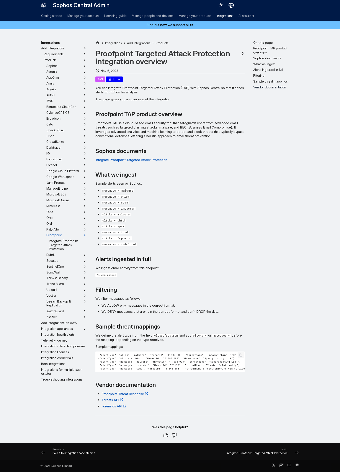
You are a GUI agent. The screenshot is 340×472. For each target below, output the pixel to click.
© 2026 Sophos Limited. (56, 465)
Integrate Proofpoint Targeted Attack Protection (131, 160)
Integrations (225, 16)
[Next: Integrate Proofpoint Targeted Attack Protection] (261, 452)
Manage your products (195, 16)
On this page (263, 42)
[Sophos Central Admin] (43, 5)
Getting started (51, 16)
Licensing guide (115, 16)
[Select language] (231, 5)
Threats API (110, 400)
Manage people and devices (152, 16)
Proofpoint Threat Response (122, 394)
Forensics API (111, 406)
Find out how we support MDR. (170, 25)
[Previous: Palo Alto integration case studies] (69, 452)
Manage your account (83, 16)
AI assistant (246, 16)
